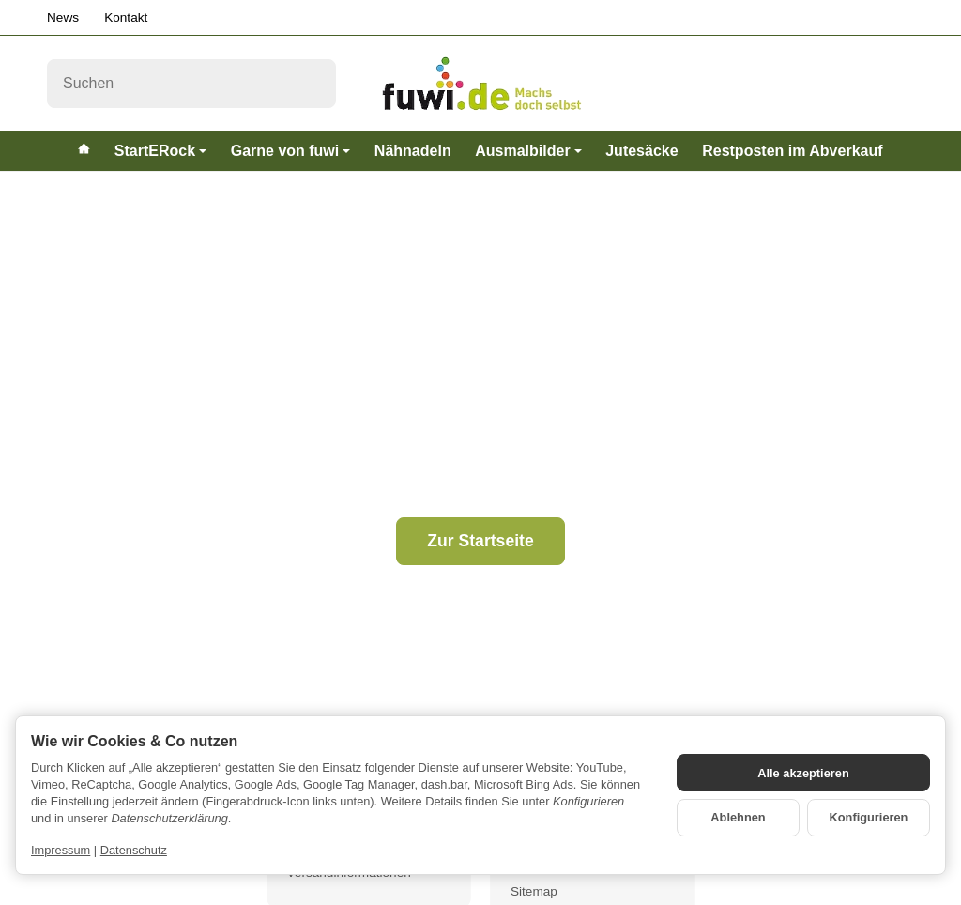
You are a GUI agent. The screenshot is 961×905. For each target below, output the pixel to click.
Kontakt (125, 17)
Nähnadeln (412, 151)
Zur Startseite (480, 540)
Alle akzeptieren (802, 773)
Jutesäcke (641, 151)
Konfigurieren (869, 817)
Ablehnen (737, 817)
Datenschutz (133, 850)
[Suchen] (191, 83)
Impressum (60, 850)
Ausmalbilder (528, 151)
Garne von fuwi (291, 151)
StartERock (160, 151)
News (63, 17)
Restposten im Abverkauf (792, 151)
